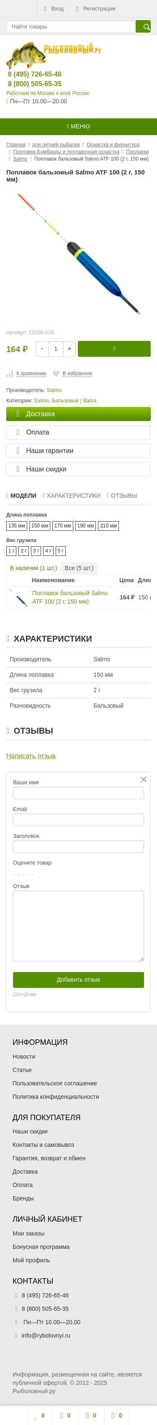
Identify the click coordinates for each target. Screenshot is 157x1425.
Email (20, 809)
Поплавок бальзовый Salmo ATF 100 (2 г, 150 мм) (70, 597)
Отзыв (21, 886)
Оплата (23, 1185)
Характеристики (71, 496)
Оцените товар (32, 863)
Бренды (23, 1198)
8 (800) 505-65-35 (28, 83)
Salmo (41, 401)
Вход (53, 8)
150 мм (39, 526)
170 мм (62, 526)
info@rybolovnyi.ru (46, 1335)
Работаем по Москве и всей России (47, 93)
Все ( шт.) (79, 568)
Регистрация (94, 8)
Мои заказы (28, 1233)
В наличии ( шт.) (33, 568)
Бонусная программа (41, 1246)
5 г (61, 551)
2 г (23, 551)
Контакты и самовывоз (43, 1144)
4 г (48, 551)
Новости (24, 1056)
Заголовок (26, 836)
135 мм (16, 526)
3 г (36, 551)
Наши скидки (30, 1131)
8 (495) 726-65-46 (28, 74)
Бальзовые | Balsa (74, 401)
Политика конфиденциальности (56, 1096)
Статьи (22, 1070)
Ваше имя (26, 782)
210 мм (108, 526)
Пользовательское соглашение (55, 1083)
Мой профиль (31, 1260)
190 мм (85, 526)
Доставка (25, 1171)
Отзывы (122, 496)
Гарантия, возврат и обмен (49, 1158)
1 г (11, 551)
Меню (78, 126)
